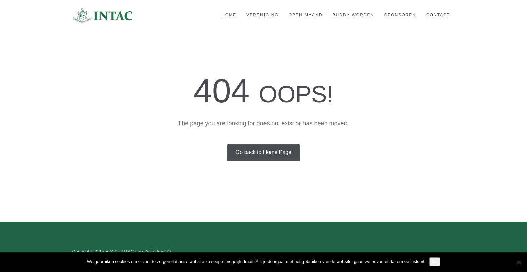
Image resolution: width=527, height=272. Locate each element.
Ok (435, 261)
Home (228, 15)
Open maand (306, 15)
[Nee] (518, 262)
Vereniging (262, 15)
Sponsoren (400, 15)
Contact (438, 15)
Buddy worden (353, 15)
